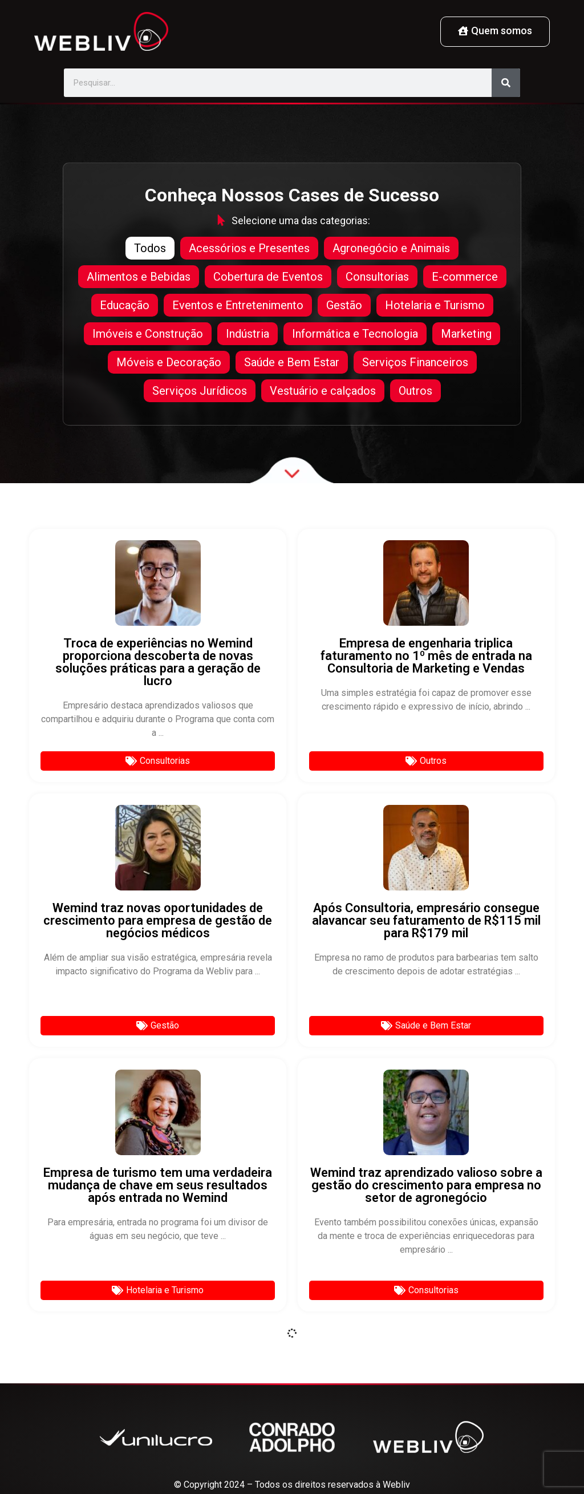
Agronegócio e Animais (391, 248)
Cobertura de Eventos (268, 277)
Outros (415, 391)
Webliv (396, 1484)
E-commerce (465, 277)
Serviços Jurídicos (199, 391)
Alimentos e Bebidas (138, 277)
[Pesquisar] (506, 82)
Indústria (247, 334)
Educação (124, 305)
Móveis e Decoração (168, 362)
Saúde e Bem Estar (291, 362)
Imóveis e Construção (147, 334)
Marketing (466, 334)
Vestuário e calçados (323, 391)
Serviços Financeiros (415, 362)
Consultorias (377, 277)
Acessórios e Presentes (249, 248)
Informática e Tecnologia (355, 334)
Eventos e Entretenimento (237, 305)
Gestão (344, 305)
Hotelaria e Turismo (435, 305)
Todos (150, 248)
